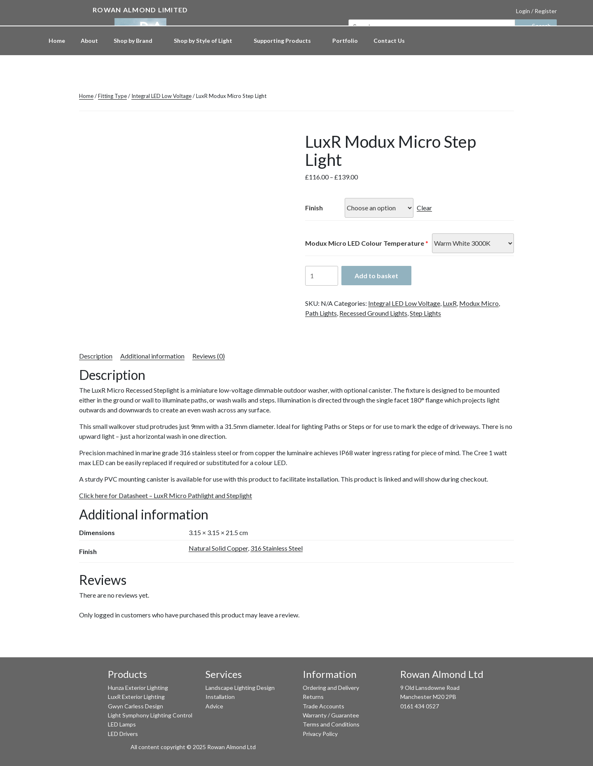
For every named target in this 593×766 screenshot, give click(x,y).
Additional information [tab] (152, 356)
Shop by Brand (137, 40)
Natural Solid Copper (218, 548)
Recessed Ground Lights (373, 313)
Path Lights (321, 313)
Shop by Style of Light (207, 40)
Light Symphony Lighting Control (150, 715)
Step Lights (425, 313)
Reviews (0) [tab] (208, 356)
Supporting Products (286, 40)
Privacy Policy (320, 733)
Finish (314, 208)
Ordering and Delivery (331, 687)
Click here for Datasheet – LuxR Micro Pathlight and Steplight (165, 495)
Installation (220, 696)
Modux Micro (479, 303)
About (89, 40)
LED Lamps (122, 724)
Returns (313, 696)
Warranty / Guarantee (331, 715)
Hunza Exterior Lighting (138, 687)
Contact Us (389, 40)
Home (57, 40)
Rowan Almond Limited (140, 10)
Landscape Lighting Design (240, 687)
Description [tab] (95, 356)
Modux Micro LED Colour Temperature (364, 243)
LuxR (450, 303)
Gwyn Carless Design (135, 706)
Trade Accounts (323, 706)
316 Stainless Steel (276, 548)
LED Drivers (123, 733)
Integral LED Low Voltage (161, 96)
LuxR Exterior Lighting (136, 696)
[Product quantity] (321, 276)
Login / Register (536, 10)
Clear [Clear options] (424, 208)
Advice (214, 706)
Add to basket (376, 275)
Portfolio (345, 40)
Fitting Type (112, 96)
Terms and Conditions (331, 724)
